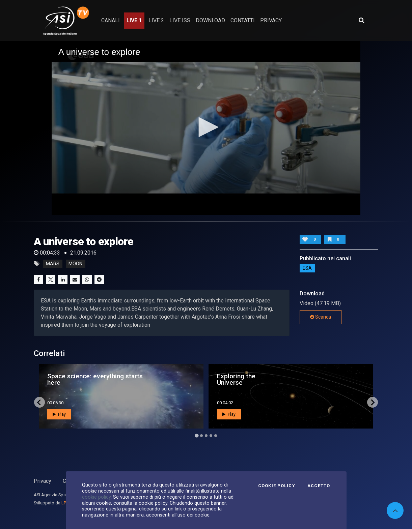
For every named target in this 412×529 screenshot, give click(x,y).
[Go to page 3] (206, 435)
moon (75, 263)
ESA (307, 268)
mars (52, 263)
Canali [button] (110, 20)
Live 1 (134, 20)
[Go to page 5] (215, 435)
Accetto (318, 486)
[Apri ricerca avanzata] (361, 20)
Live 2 (156, 20)
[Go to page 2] (201, 435)
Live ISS (179, 20)
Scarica (320, 317)
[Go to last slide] (39, 402)
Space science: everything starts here (95, 379)
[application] (206, 127)
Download (210, 20)
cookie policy (96, 497)
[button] (206, 127)
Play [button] (59, 414)
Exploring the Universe (236, 379)
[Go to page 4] (211, 435)
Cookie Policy (276, 486)
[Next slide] (372, 402)
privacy (271, 20)
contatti (242, 20)
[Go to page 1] (196, 435)
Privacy (42, 481)
